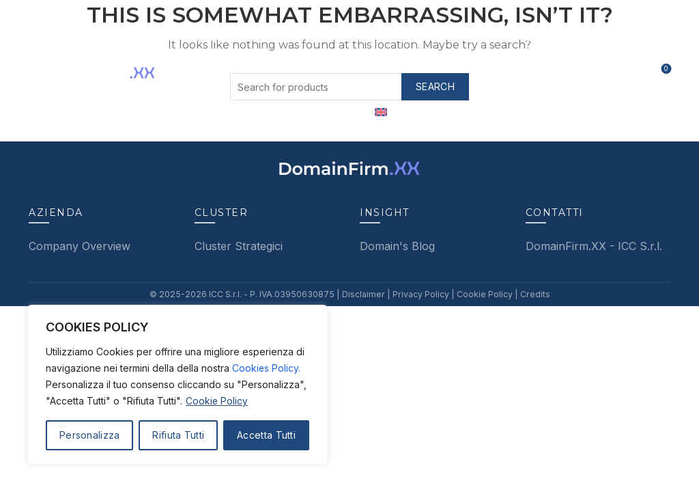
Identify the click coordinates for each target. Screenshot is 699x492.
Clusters (270, 37)
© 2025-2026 (183, 294)
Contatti (549, 37)
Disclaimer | (365, 294)
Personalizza (89, 435)
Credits (530, 294)
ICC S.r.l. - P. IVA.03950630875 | (276, 294)
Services (342, 37)
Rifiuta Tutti (178, 435)
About (205, 37)
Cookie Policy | (484, 294)
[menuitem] (381, 112)
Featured (417, 37)
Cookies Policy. (266, 368)
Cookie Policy (217, 401)
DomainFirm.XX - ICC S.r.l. (594, 246)
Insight (484, 37)
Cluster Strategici (239, 246)
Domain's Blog (397, 246)
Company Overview (79, 246)
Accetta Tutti (266, 435)
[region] (177, 385)
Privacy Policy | (421, 294)
